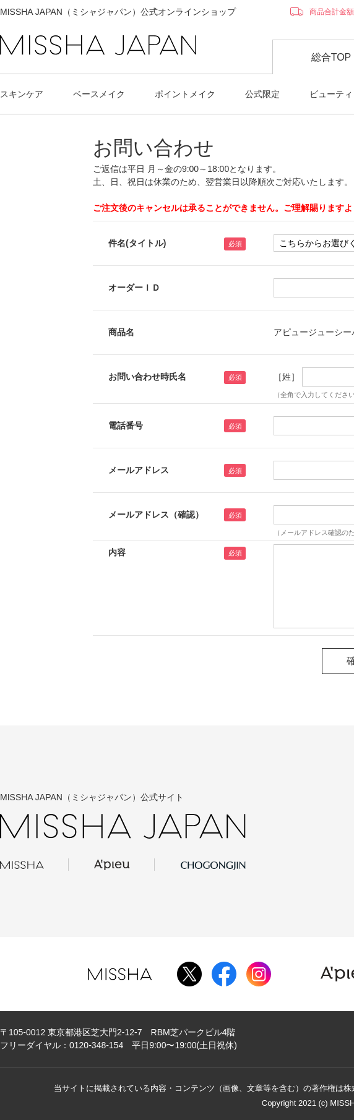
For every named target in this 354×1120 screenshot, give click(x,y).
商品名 (121, 332)
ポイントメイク (185, 94)
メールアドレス (138, 470)
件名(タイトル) (137, 243)
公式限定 (262, 94)
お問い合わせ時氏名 (147, 377)
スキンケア (21, 94)
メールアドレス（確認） (156, 514)
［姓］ (287, 377)
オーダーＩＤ (134, 288)
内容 (117, 552)
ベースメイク (99, 94)
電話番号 (125, 425)
